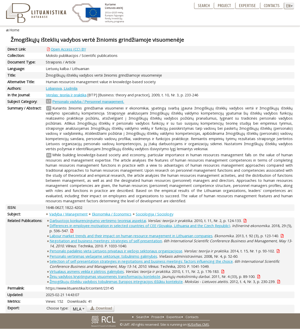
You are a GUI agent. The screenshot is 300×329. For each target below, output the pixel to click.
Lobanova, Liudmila (61, 88)
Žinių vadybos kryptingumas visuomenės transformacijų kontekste (105, 276)
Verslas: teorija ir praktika (66, 95)
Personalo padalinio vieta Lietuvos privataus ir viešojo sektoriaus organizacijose (116, 251)
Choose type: (57, 308)
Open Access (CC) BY (68, 49)
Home (14, 30)
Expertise (247, 5)
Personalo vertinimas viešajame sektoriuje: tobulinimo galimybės (103, 256)
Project (224, 5)
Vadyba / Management (68, 214)
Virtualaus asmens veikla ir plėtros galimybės (87, 271)
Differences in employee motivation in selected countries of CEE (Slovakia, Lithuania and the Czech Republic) (140, 225)
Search (204, 5)
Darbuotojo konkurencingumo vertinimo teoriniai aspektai (98, 220)
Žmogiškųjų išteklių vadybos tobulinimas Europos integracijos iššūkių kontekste (116, 281)
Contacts (272, 5)
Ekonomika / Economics (111, 214)
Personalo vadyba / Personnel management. (88, 102)
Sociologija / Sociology (154, 214)
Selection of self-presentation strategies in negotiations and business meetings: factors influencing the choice (141, 261)
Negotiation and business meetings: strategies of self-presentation (106, 240)
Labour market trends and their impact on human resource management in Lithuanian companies (131, 235)
